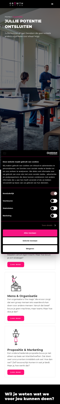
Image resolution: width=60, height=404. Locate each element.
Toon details (47, 225)
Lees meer (15, 264)
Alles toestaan (30, 233)
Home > (9, 17)
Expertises (18, 17)
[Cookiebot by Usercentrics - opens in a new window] (46, 153)
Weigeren (30, 249)
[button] (52, 4)
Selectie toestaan (30, 241)
